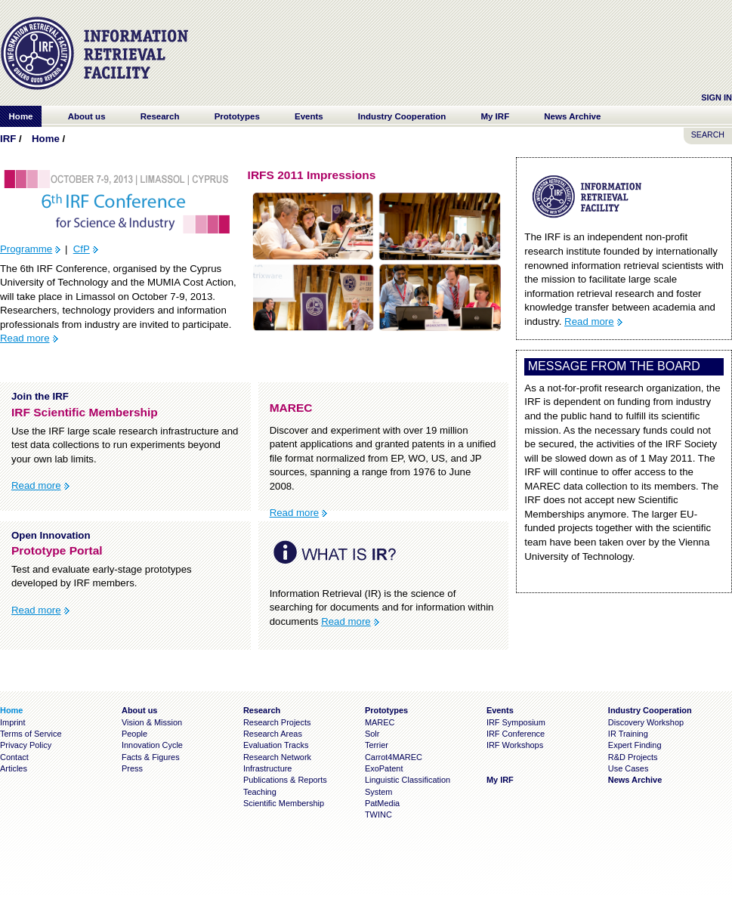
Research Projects (277, 722)
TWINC (378, 814)
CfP (81, 249)
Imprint (12, 722)
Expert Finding (635, 745)
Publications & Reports (285, 779)
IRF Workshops (514, 745)
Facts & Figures (151, 757)
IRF (8, 138)
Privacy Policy (25, 745)
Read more (25, 338)
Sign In (716, 97)
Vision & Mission (152, 722)
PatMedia (382, 803)
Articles (13, 768)
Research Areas (272, 733)
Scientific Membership (283, 803)
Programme (26, 249)
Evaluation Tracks (275, 745)
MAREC (380, 722)
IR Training (628, 733)
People (134, 733)
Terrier (376, 745)
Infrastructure (267, 768)
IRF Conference (515, 733)
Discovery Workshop (646, 722)
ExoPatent (384, 768)
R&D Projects (633, 757)
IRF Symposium (515, 722)
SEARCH (707, 134)
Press (132, 768)
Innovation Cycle (152, 745)
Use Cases (628, 768)
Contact (14, 757)
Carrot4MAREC (393, 757)
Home (46, 138)
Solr (372, 733)
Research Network (277, 757)
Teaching (259, 791)
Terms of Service (31, 733)
